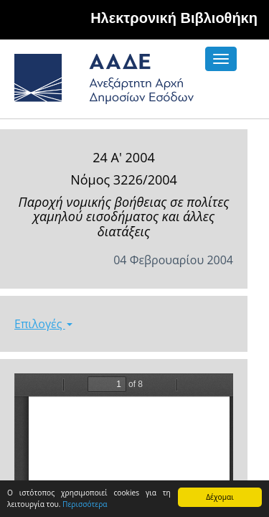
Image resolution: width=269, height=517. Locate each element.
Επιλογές (43, 324)
